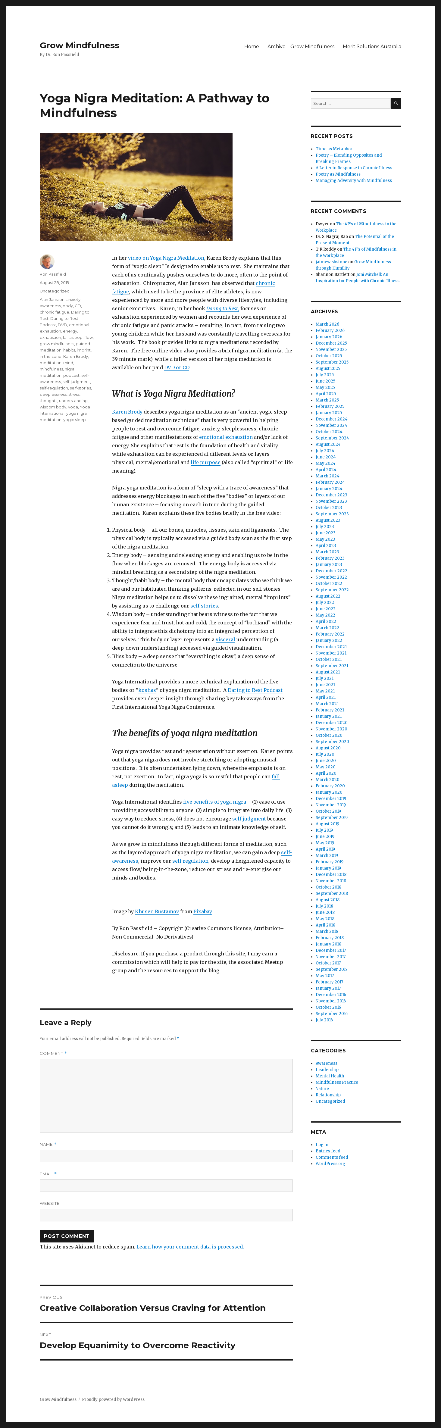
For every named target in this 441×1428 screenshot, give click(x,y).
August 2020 (328, 748)
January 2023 (329, 564)
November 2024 (331, 425)
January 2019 (328, 868)
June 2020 (326, 760)
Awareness (326, 1063)
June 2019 (325, 836)
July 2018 (324, 906)
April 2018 (325, 925)
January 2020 (329, 792)
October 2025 (329, 355)
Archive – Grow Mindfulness (300, 46)
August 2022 (328, 596)
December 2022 (331, 570)
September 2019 (332, 817)
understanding (73, 400)
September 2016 (332, 1013)
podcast (71, 375)
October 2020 (329, 735)
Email (48, 1173)
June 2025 (325, 381)
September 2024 (332, 438)
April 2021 (326, 697)
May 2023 (325, 539)
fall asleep (73, 337)
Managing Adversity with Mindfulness (354, 180)
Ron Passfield (53, 274)
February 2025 (330, 406)
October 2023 (329, 507)
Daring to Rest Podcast (255, 690)
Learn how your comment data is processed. (190, 1247)
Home (251, 46)
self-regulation (190, 861)
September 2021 (332, 665)
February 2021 (330, 710)
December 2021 (331, 646)
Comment (53, 1053)
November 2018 (331, 880)
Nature (322, 1088)
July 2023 (325, 526)
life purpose (205, 462)
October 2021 (329, 659)
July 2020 (325, 754)
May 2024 (326, 463)
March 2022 (327, 627)
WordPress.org (330, 1163)
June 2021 (325, 684)
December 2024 (332, 419)
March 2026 (327, 324)
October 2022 (329, 583)
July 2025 (325, 374)
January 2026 (329, 336)
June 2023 (326, 533)
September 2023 (332, 514)
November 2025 (331, 349)
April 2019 (325, 849)
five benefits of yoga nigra (214, 802)
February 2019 (329, 861)
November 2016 (331, 1001)
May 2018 (325, 918)
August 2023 (328, 520)
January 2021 (329, 716)
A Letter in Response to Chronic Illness (354, 167)
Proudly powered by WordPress (113, 1399)
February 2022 (330, 634)
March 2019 (327, 855)
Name (48, 1144)
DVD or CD (176, 367)
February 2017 (329, 982)
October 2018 (328, 887)
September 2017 (331, 969)
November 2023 (331, 501)
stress (74, 394)
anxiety (73, 299)
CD (78, 305)
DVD (62, 324)
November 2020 (331, 729)
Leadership (327, 1069)
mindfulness (51, 369)
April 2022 (326, 621)
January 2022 (329, 640)
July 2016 (324, 1020)
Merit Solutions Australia (372, 46)
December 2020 (332, 722)
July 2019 (324, 830)
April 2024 (326, 469)
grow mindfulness (57, 343)
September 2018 (332, 893)
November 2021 (331, 653)
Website (50, 1203)
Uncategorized (55, 291)
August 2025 (328, 368)
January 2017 (328, 988)
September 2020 (332, 741)
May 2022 (325, 615)
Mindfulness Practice (337, 1082)
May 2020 (326, 767)
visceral (225, 639)
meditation (50, 362)
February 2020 (330, 786)
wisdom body (53, 407)
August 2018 (327, 899)
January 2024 (329, 488)
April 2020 (326, 773)
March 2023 (327, 552)
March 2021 (327, 703)
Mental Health (330, 1076)
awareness (50, 305)
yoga (73, 407)
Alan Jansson (52, 299)
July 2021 (324, 678)
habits (69, 350)
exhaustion (50, 337)
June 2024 (326, 457)
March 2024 (327, 476)
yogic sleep (74, 419)
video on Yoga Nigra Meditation (166, 258)
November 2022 (331, 577)
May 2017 (325, 975)
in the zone (50, 356)
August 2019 (327, 823)
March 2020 (327, 779)
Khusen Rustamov (157, 911)
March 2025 (327, 400)
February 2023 (330, 558)
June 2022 (326, 608)
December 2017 (331, 950)
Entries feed (328, 1151)
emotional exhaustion (226, 437)
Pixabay (202, 911)
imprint (84, 350)
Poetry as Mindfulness (338, 174)
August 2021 (328, 672)
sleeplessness (53, 394)
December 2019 (331, 798)
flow (88, 337)
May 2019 (325, 842)
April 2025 (326, 393)
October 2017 (328, 963)
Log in (322, 1144)
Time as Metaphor (334, 149)
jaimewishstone (331, 261)
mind (68, 362)
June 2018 (325, 912)
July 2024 (325, 450)
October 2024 (329, 431)
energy (70, 331)
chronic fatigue (54, 312)
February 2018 (330, 937)
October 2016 (328, 1007)
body (68, 305)
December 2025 (331, 343)
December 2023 (331, 495)
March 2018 (327, 931)
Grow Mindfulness (79, 45)
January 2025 (329, 412)
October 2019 (328, 811)
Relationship (328, 1095)
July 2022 (325, 602)
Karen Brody (127, 412)
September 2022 (332, 589)
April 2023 (326, 545)
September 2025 (332, 362)
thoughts (48, 400)
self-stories (204, 606)
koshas (147, 690)
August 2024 (328, 444)
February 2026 (330, 330)
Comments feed (332, 1157)
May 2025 (325, 387)
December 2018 (331, 874)
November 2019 (331, 805)
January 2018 (328, 944)
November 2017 (331, 956)
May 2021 (325, 691)
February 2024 (330, 482)
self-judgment (249, 819)
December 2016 (331, 994)
